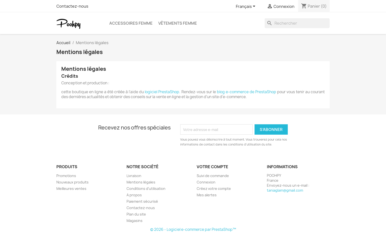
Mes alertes (207, 195)
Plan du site (136, 214)
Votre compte (212, 166)
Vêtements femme (177, 23)
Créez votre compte (214, 188)
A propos (134, 195)
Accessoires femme (131, 23)
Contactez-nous (72, 6)
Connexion (206, 182)
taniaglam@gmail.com (285, 190)
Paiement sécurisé (142, 201)
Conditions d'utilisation (146, 188)
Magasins (135, 220)
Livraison (134, 175)
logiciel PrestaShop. (163, 91)
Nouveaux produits (72, 182)
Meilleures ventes (71, 188)
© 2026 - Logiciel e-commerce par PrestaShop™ (193, 229)
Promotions (66, 175)
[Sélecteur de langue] (246, 7)
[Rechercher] (297, 23)
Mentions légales (141, 182)
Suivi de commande (213, 175)
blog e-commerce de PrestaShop (246, 91)
